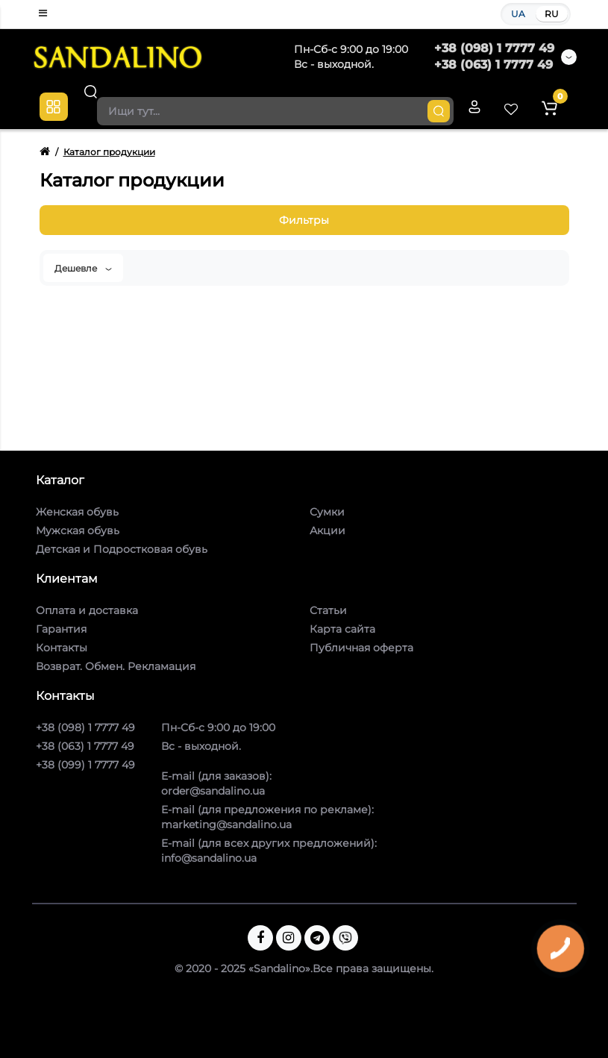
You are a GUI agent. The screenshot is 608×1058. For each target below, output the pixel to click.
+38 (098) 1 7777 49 (494, 48)
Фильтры (304, 220)
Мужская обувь (77, 530)
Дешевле (83, 268)
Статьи (328, 610)
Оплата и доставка (87, 610)
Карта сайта (342, 629)
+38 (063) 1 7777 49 (493, 64)
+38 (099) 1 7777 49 (85, 764)
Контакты (61, 647)
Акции (327, 530)
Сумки (327, 512)
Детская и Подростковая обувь (121, 549)
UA (518, 13)
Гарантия (61, 629)
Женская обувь (77, 512)
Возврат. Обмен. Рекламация (115, 666)
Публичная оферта (361, 647)
